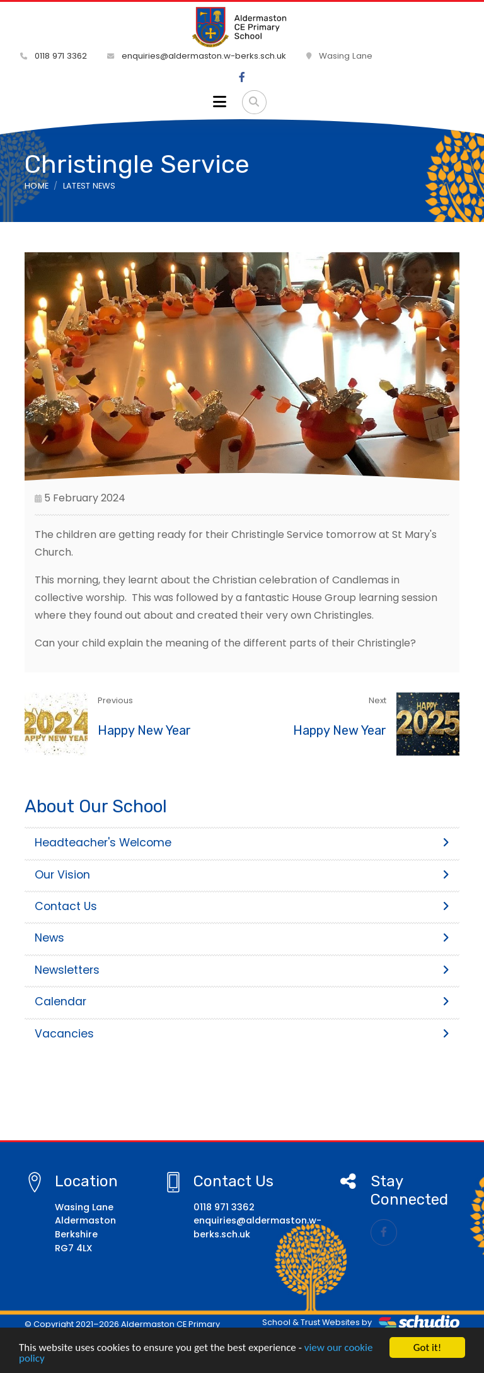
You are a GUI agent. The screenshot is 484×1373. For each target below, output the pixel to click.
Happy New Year (144, 730)
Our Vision (242, 874)
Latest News (89, 185)
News (242, 937)
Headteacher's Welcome (242, 842)
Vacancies (242, 1033)
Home (37, 185)
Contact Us (242, 906)
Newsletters (242, 970)
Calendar (242, 1001)
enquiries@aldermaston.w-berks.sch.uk (196, 56)
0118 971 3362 (53, 56)
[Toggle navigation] (219, 102)
